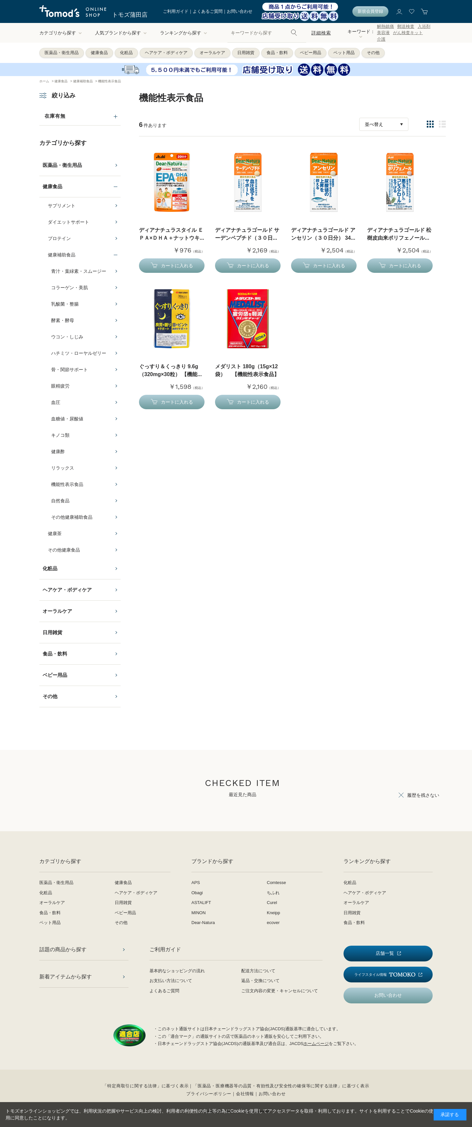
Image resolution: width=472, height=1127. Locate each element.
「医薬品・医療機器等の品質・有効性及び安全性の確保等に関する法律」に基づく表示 (281, 1085)
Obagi (197, 892)
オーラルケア (212, 52)
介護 (381, 39)
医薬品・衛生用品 (62, 52)
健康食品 (99, 52)
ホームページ (316, 1043)
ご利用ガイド (175, 11)
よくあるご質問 (208, 11)
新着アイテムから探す (65, 976)
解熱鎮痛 (385, 26)
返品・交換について (260, 980)
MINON (198, 912)
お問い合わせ (239, 11)
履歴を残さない (423, 795)
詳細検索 (321, 32)
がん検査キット (408, 32)
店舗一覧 (385, 953)
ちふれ (273, 892)
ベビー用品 (310, 52)
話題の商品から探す (63, 949)
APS (195, 882)
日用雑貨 (245, 52)
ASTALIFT (201, 902)
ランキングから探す (183, 32)
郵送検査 (405, 26)
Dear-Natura (203, 922)
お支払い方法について (170, 980)
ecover (273, 922)
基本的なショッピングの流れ (177, 970)
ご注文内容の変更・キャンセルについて (279, 990)
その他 (373, 52)
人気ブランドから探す (121, 32)
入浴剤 (424, 26)
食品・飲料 (277, 52)
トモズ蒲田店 (130, 14)
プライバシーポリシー (208, 1093)
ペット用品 (344, 52)
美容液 (383, 32)
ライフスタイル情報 (384, 975)
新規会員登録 (370, 11)
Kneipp (273, 912)
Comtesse (276, 882)
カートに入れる (177, 265)
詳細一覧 (442, 124)
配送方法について (258, 970)
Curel (272, 902)
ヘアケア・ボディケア (166, 52)
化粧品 (126, 52)
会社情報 (245, 1093)
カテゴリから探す (60, 32)
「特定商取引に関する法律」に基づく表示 (145, 1085)
